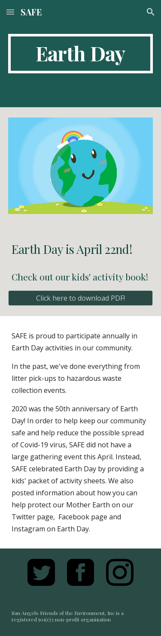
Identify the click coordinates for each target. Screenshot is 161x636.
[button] (10, 12)
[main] (80, 53)
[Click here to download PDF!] (81, 298)
